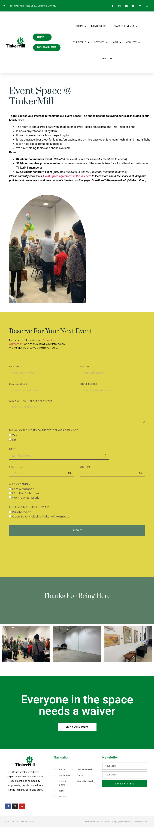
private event (21, 512)
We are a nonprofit (25, 498)
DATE (12, 449)
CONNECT (133, 42)
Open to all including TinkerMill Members (40, 516)
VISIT (117, 42)
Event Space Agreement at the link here (67, 176)
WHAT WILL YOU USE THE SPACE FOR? (30, 401)
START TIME (16, 467)
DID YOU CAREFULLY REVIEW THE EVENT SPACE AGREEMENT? (43, 430)
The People (81, 42)
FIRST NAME (16, 367)
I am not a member (25, 493)
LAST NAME (86, 367)
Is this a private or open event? (29, 507)
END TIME (85, 467)
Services (101, 42)
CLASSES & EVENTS (125, 26)
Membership (100, 26)
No (14, 440)
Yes (14, 435)
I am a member (23, 489)
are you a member (20, 484)
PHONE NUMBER (89, 384)
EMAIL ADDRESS (18, 384)
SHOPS (81, 26)
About (106, 59)
